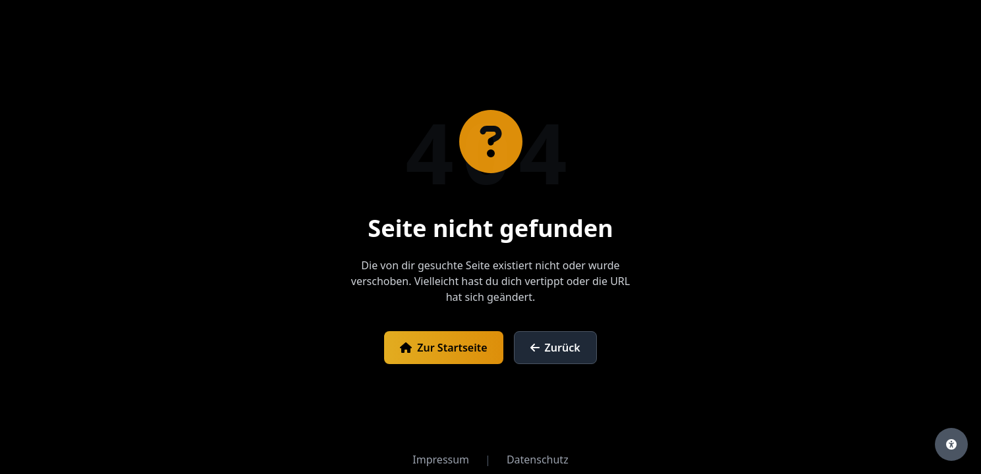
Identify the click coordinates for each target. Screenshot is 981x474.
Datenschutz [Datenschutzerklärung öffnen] (538, 459)
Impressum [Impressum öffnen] (440, 459)
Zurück (555, 347)
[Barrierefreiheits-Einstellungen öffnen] (951, 444)
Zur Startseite (443, 347)
